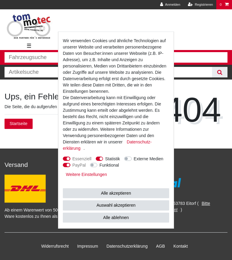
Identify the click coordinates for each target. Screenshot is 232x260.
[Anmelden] (170, 4)
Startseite (18, 123)
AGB (160, 246)
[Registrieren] (200, 4)
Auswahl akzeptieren (115, 205)
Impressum (87, 246)
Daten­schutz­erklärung (127, 246)
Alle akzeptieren (116, 192)
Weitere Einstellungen (86, 174)
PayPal (79, 164)
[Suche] (219, 72)
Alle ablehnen (116, 217)
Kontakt (180, 246)
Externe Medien (148, 158)
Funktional (109, 164)
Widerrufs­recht (55, 246)
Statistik (112, 158)
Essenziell (82, 158)
